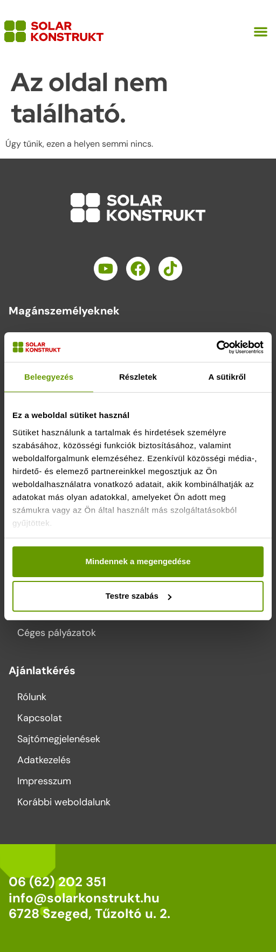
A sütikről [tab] (227, 376)
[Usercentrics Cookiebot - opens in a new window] (216, 347)
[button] (261, 31)
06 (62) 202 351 (57, 881)
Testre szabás (138, 595)
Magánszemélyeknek (64, 311)
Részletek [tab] (138, 376)
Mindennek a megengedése (137, 561)
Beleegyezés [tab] (48, 376)
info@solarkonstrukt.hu (84, 897)
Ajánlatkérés (42, 670)
